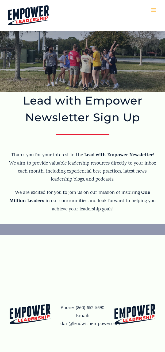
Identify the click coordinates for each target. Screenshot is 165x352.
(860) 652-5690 (90, 308)
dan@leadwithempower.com (90, 324)
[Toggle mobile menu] (154, 10)
